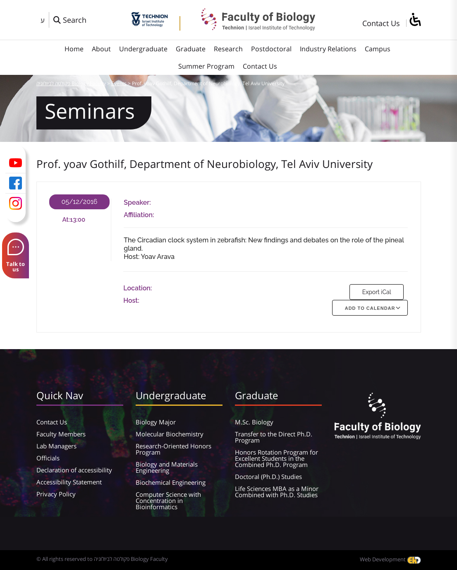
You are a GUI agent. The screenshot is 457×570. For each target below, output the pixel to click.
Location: (137, 288)
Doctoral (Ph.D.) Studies (268, 476)
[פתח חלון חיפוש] (70, 20)
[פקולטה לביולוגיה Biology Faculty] (252, 28)
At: (66, 219)
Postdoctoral (271, 48)
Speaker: (137, 202)
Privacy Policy (56, 494)
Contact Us (381, 23)
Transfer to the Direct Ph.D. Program (273, 437)
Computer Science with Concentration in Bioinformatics (168, 500)
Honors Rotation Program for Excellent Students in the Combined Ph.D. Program (276, 458)
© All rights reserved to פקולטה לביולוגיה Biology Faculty (102, 559)
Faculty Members (61, 434)
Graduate (191, 48)
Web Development (390, 559)
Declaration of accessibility (74, 470)
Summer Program (206, 66)
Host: (131, 300)
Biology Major (156, 422)
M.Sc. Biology (254, 422)
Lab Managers (56, 446)
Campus (377, 48)
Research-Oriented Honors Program (173, 449)
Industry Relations (328, 48)
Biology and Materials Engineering (167, 467)
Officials (48, 458)
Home (74, 48)
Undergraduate (143, 48)
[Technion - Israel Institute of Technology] (149, 24)
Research (228, 48)
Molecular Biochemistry (169, 434)
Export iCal (376, 292)
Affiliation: (139, 215)
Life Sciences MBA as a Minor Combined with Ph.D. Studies (276, 491)
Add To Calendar (370, 308)
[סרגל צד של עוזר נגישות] (415, 20)
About (101, 48)
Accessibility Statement (69, 482)
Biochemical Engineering (171, 482)
